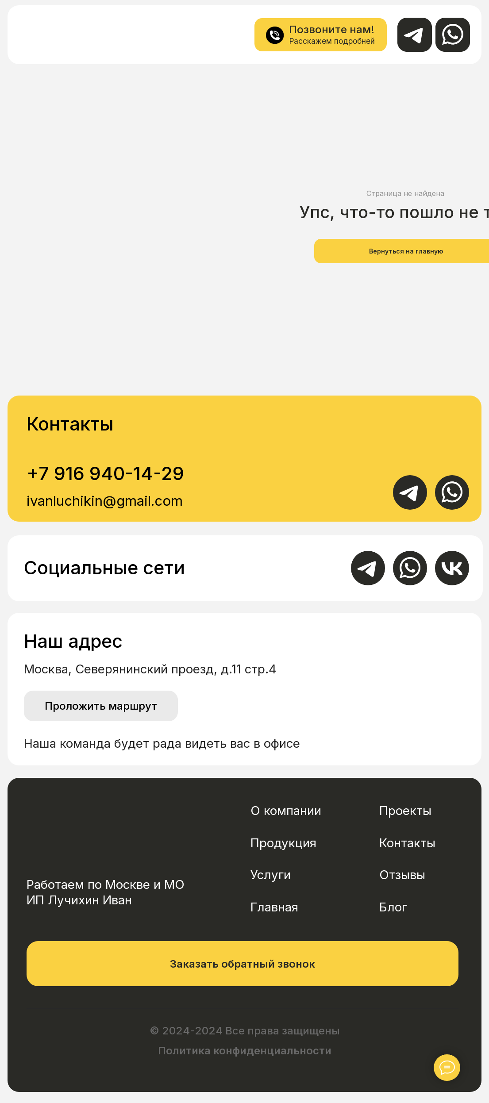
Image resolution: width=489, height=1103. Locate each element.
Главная (274, 907)
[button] (242, 963)
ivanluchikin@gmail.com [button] (105, 500)
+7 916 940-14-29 (105, 473)
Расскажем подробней (332, 41)
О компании (285, 810)
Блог (393, 907)
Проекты (405, 810)
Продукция (283, 842)
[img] (42, 34)
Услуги (270, 874)
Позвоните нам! (331, 29)
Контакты (407, 842)
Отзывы (402, 874)
